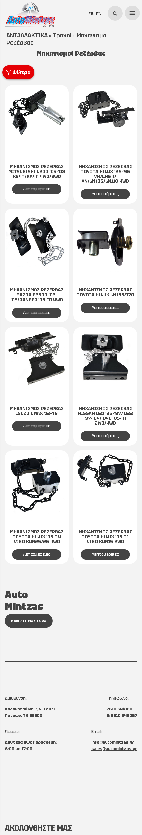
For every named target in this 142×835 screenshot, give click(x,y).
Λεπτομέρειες (36, 189)
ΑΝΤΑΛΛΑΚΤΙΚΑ (27, 35)
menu (132, 12)
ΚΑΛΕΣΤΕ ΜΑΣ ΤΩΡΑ (28, 621)
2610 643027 (124, 715)
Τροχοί (62, 35)
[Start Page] (30, 14)
